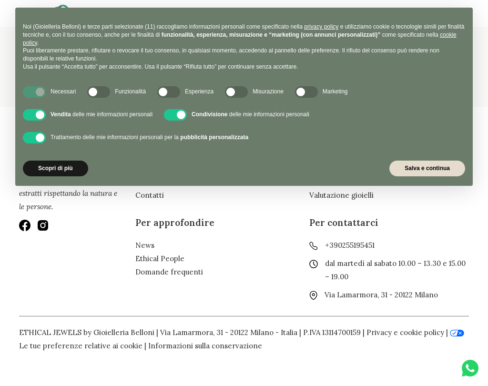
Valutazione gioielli (341, 195)
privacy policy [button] (321, 26)
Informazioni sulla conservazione (205, 345)
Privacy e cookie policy (405, 332)
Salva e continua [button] (427, 168)
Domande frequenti (169, 271)
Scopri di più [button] (55, 168)
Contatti (149, 195)
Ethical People (159, 258)
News (144, 245)
